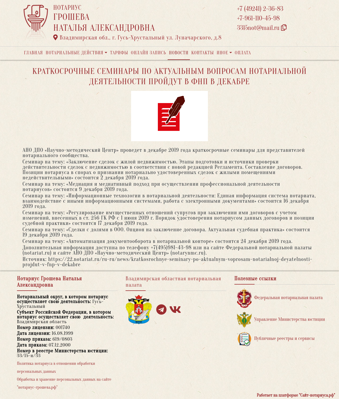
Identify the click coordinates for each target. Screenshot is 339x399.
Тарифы (119, 53)
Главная (33, 53)
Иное (222, 53)
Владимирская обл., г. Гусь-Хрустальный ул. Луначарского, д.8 (137, 37)
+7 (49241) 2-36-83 (260, 8)
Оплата (243, 53)
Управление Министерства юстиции (281, 319)
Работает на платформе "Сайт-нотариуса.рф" (296, 395)
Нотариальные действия (74, 53)
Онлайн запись (148, 53)
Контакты (202, 53)
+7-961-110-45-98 (258, 18)
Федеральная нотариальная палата (280, 298)
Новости (179, 53)
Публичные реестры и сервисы (276, 338)
